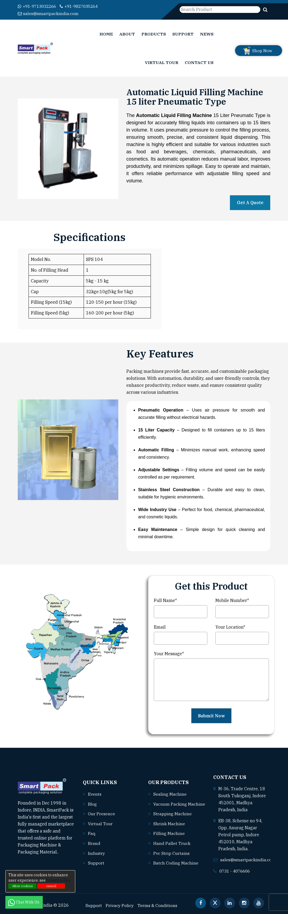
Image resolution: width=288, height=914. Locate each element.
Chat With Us (24, 902)
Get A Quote (250, 202)
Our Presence (101, 813)
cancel (51, 886)
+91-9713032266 (38, 6)
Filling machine (169, 836)
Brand (94, 842)
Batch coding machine (175, 866)
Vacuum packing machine (174, 807)
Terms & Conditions (158, 905)
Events (95, 794)
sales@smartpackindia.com (48, 13)
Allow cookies (22, 886)
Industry (96, 852)
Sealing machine (170, 790)
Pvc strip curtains (171, 856)
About (127, 33)
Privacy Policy (120, 905)
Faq (91, 833)
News (207, 33)
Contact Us (199, 62)
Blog (92, 804)
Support (183, 33)
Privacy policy (58, 880)
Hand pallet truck (171, 846)
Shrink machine (169, 827)
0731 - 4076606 (236, 870)
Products (153, 33)
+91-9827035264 (84, 6)
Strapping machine (172, 817)
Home (106, 33)
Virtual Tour (161, 62)
